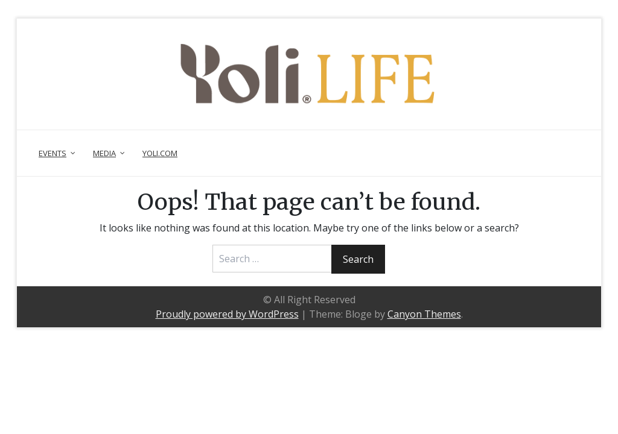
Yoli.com (159, 153)
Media (104, 153)
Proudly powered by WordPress (227, 314)
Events (52, 153)
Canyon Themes (424, 314)
